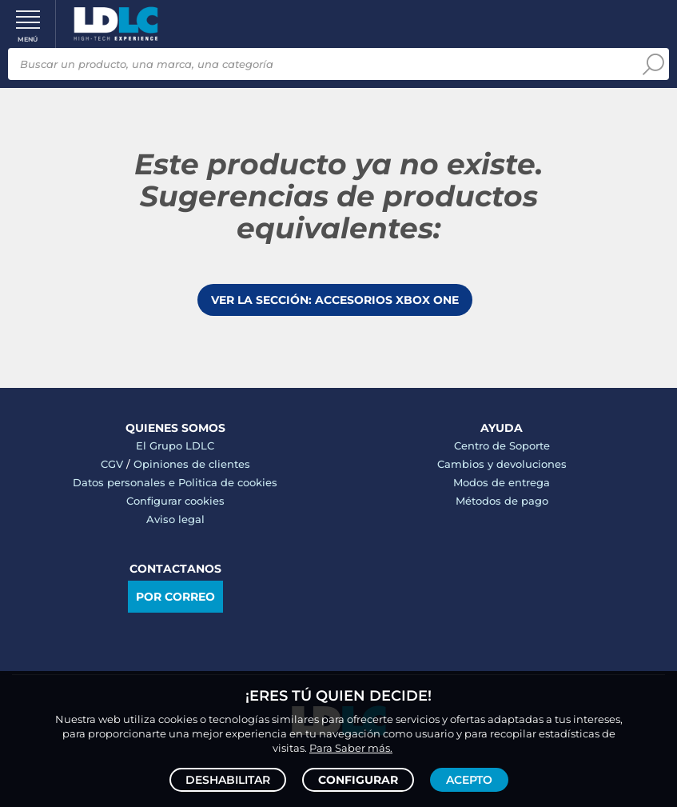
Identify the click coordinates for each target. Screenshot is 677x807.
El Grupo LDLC (175, 445)
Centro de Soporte (502, 445)
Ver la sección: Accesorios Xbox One (335, 300)
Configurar (358, 780)
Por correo (175, 596)
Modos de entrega (501, 482)
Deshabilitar (227, 780)
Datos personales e (125, 482)
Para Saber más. (350, 747)
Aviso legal (175, 519)
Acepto (469, 780)
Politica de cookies (227, 482)
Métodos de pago (502, 500)
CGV (112, 463)
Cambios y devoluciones (502, 463)
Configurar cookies (175, 500)
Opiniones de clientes (191, 463)
